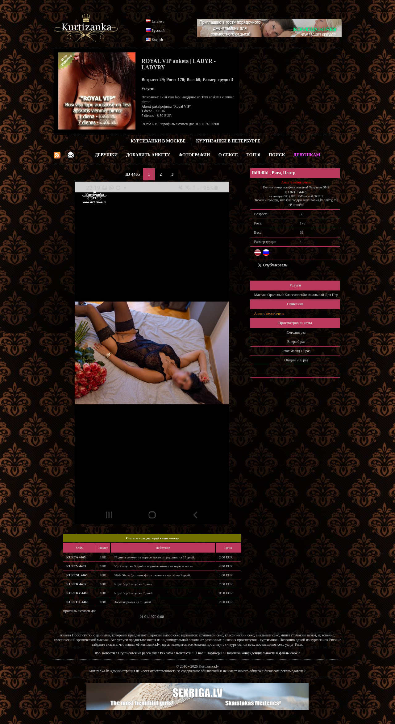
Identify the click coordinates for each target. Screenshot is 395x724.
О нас (198, 653)
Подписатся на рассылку (137, 653)
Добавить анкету (148, 155)
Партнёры (214, 653)
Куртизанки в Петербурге (228, 141)
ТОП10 (253, 155)
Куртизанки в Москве (158, 141)
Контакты (184, 653)
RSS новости (105, 653)
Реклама (166, 653)
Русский (158, 30)
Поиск (277, 155)
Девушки (106, 155)
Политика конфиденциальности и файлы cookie (262, 653)
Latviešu (158, 21)
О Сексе (228, 155)
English (157, 40)
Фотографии (194, 155)
